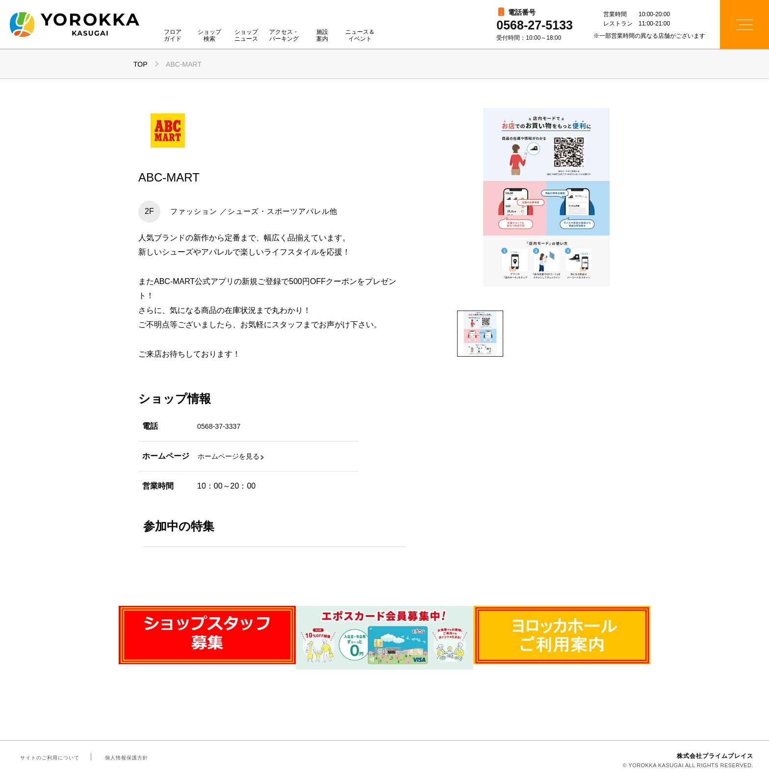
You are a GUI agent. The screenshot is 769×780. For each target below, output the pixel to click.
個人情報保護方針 (120, 757)
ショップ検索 (209, 35)
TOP (140, 64)
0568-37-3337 (221, 426)
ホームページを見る (233, 456)
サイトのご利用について (48, 757)
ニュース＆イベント (360, 35)
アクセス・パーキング (284, 35)
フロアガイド (172, 35)
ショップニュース (246, 35)
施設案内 (322, 35)
